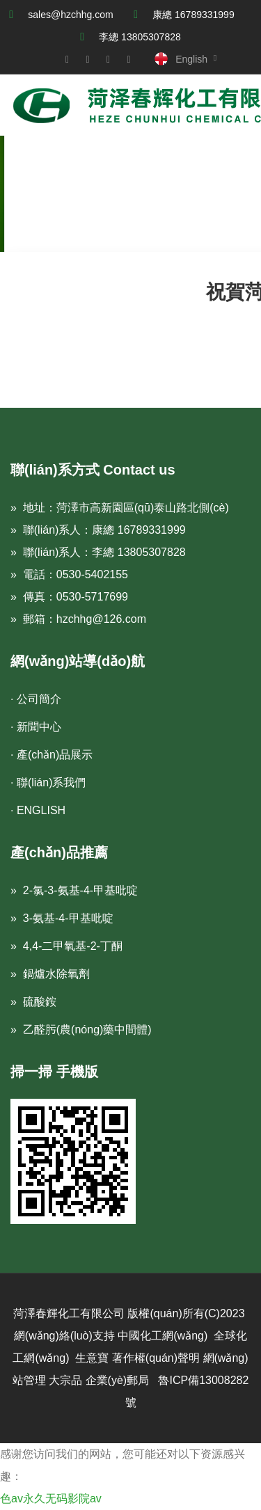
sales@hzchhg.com (70, 14)
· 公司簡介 (35, 699)
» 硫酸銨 (33, 1002)
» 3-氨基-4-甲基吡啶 (61, 918)
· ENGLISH (37, 810)
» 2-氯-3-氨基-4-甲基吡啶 (74, 890)
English (191, 59)
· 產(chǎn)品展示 (51, 755)
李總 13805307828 (140, 36)
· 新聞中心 (35, 727)
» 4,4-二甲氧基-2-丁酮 (66, 946)
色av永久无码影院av (51, 1498)
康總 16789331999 (193, 14)
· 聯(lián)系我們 (48, 782)
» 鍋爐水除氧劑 (50, 974)
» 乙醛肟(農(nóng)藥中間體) (81, 1029)
